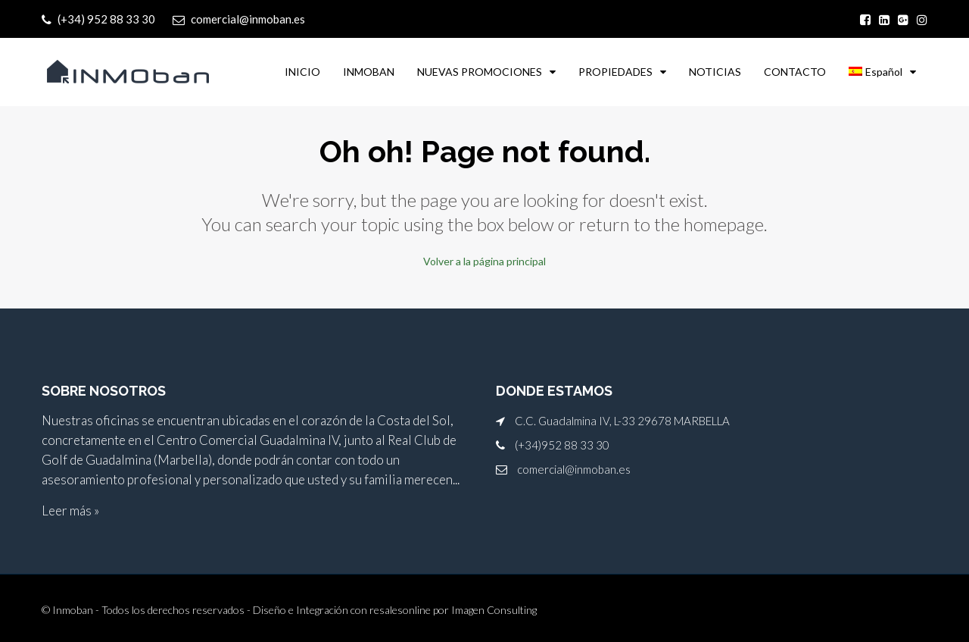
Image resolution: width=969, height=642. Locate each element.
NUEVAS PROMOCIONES (479, 71)
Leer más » (70, 510)
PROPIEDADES (615, 71)
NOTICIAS (715, 71)
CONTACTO (795, 71)
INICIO (302, 71)
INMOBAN (368, 71)
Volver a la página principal (484, 260)
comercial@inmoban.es (574, 468)
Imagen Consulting (494, 609)
